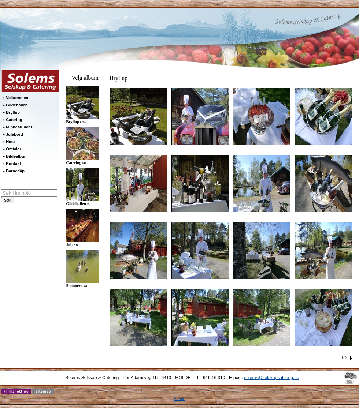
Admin (179, 398)
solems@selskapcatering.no (271, 377)
